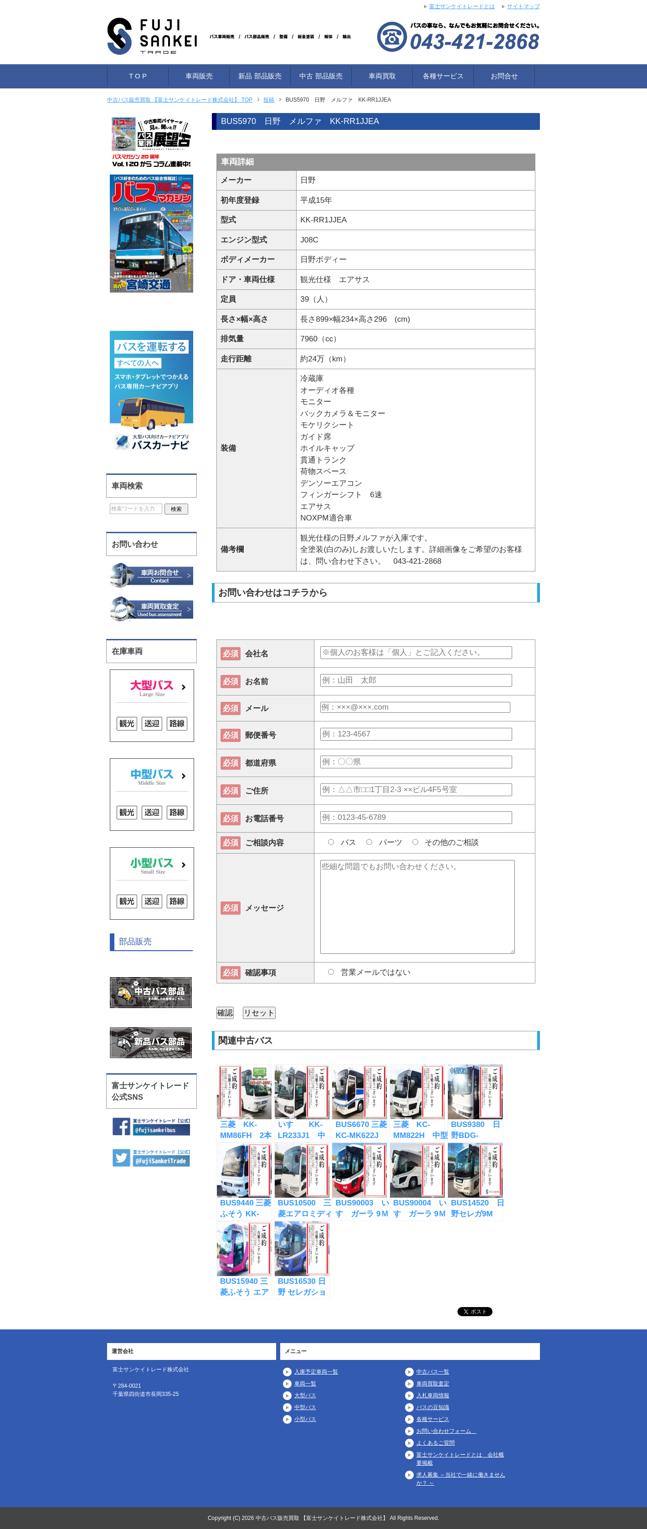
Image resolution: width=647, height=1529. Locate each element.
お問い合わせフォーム (446, 1431)
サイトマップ (523, 6)
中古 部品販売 (320, 76)
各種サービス (443, 76)
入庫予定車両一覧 (316, 1372)
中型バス (305, 1407)
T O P (138, 76)
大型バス (305, 1395)
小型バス (305, 1419)
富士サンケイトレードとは (462, 6)
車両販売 (199, 76)
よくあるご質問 (435, 1443)
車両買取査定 (432, 1383)
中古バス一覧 (432, 1372)
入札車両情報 (432, 1395)
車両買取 (382, 76)
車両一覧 (305, 1383)
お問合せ (504, 76)
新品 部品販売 (259, 76)
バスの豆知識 (432, 1407)
